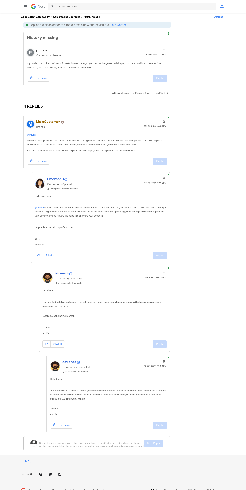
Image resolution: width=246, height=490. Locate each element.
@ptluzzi (31, 134)
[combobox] (132, 6)
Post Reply (153, 443)
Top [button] (29, 461)
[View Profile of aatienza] (62, 273)
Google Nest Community (38, 6)
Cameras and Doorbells (66, 16)
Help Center (118, 25)
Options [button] (218, 16)
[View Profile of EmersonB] (55, 179)
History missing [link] (92, 16)
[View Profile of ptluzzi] (41, 50)
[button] (31, 78)
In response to (64, 188)
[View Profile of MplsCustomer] (48, 122)
